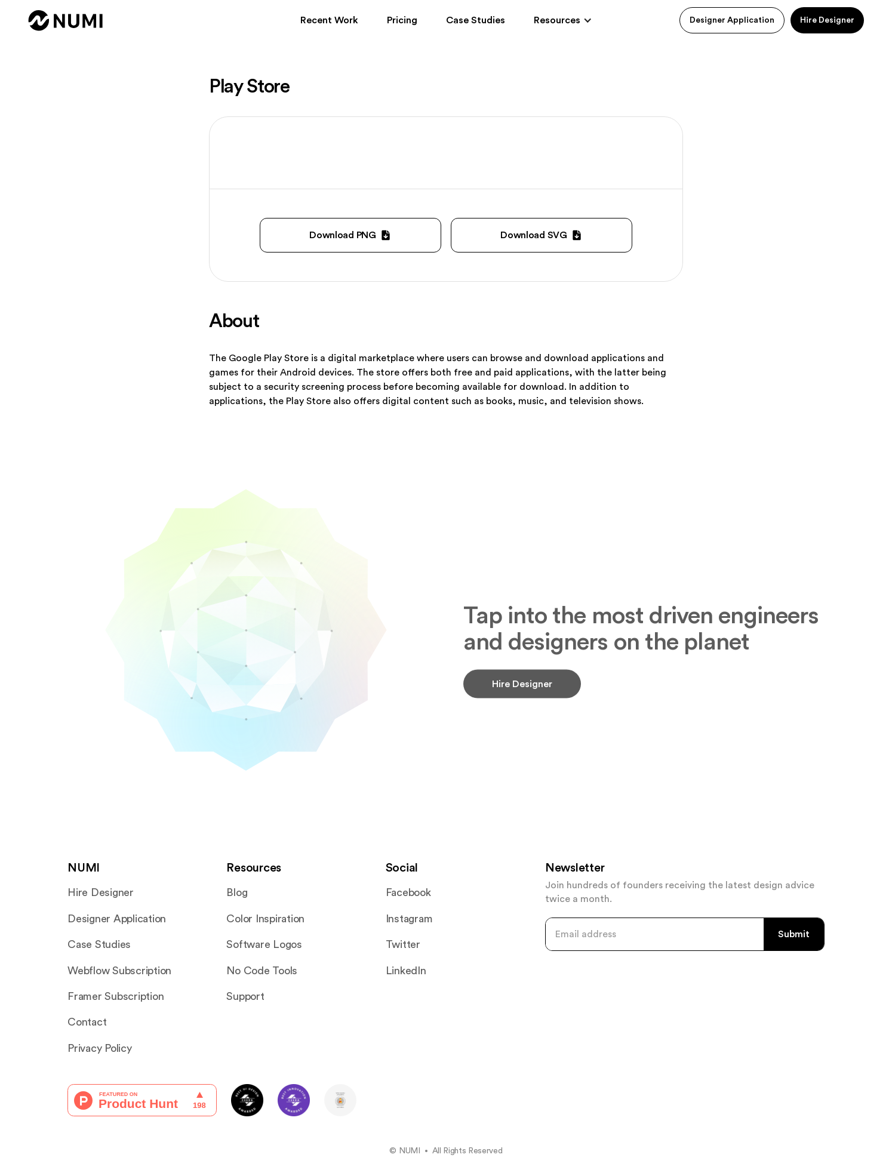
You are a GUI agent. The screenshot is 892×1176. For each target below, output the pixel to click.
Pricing (402, 20)
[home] (65, 20)
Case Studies (475, 20)
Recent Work (329, 20)
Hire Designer (827, 20)
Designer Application (732, 20)
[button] (563, 20)
